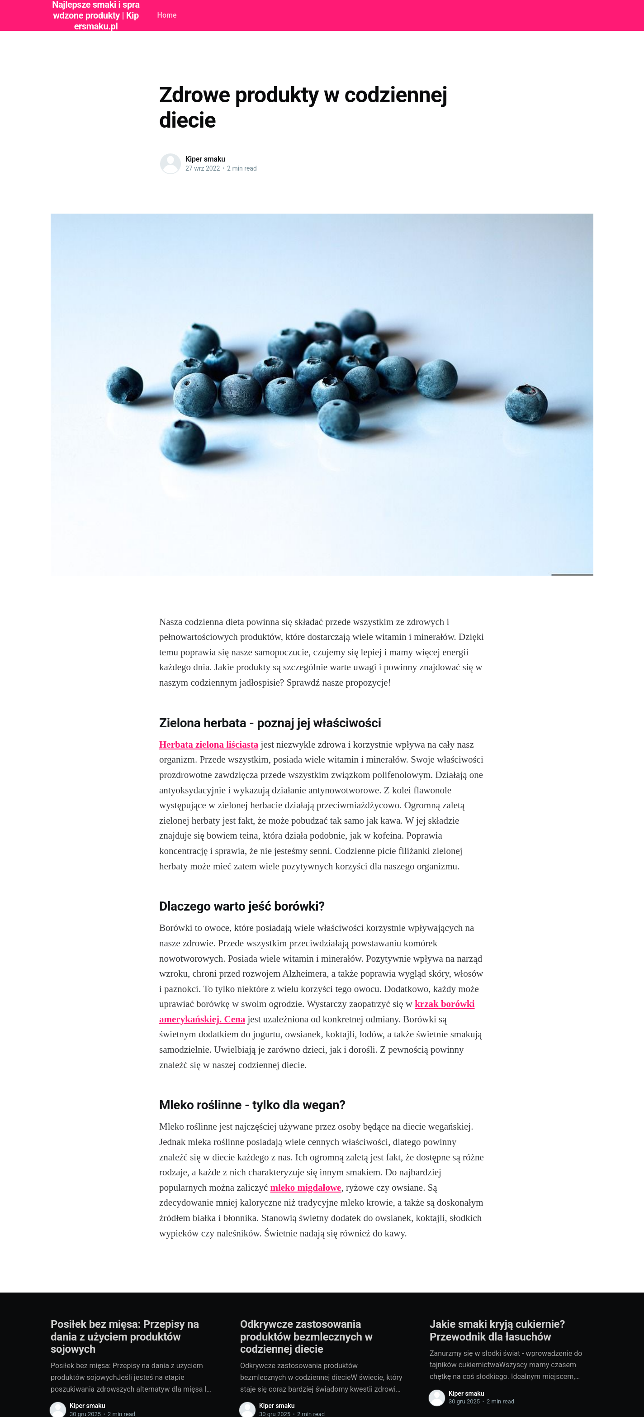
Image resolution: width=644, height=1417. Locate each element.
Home (167, 15)
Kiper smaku (205, 159)
